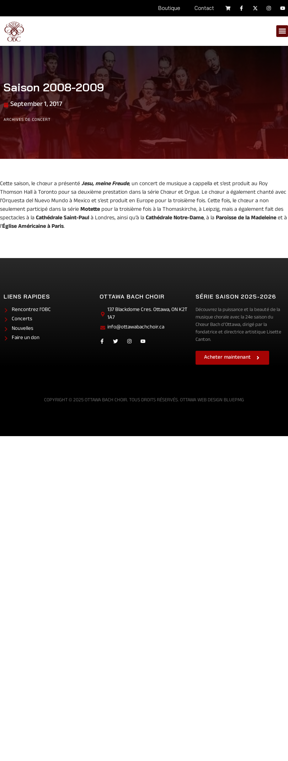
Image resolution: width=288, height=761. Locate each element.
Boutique (169, 8)
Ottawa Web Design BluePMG (212, 400)
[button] (282, 31)
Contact (204, 8)
